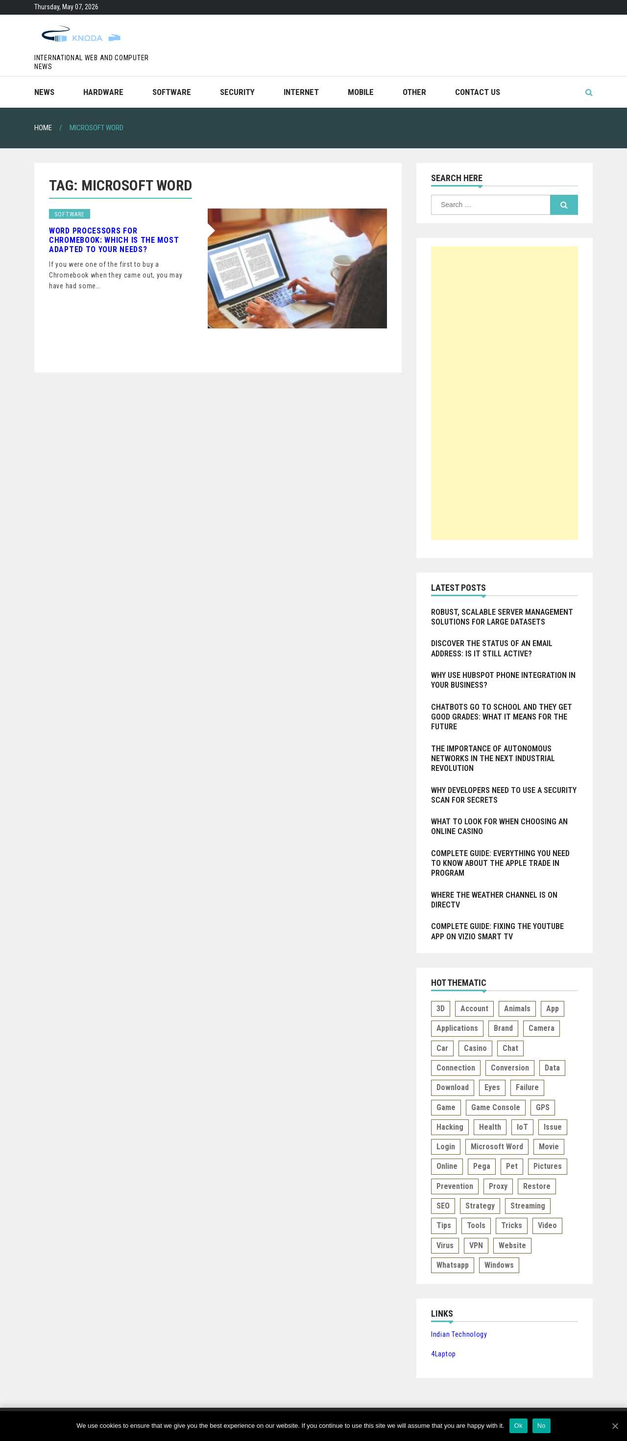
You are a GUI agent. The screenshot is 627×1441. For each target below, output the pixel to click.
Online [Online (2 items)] (447, 1166)
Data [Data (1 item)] (552, 1067)
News (44, 92)
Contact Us (477, 92)
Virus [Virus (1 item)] (445, 1245)
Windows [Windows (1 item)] (499, 1265)
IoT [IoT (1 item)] (522, 1127)
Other (414, 92)
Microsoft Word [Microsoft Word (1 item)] (497, 1146)
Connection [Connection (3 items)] (455, 1067)
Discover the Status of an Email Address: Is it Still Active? (492, 648)
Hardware (103, 92)
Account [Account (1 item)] (474, 1008)
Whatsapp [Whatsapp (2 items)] (452, 1265)
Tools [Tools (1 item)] (476, 1225)
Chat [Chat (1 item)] (510, 1048)
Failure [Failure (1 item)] (527, 1087)
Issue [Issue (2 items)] (553, 1127)
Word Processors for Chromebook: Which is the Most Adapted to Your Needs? (114, 240)
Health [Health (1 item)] (490, 1127)
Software (171, 92)
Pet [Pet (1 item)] (512, 1166)
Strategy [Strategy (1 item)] (480, 1205)
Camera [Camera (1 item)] (542, 1028)
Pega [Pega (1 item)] (481, 1166)
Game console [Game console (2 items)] (495, 1107)
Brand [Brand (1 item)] (503, 1028)
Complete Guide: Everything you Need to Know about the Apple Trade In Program (500, 863)
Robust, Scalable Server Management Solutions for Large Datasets (502, 617)
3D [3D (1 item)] (440, 1008)
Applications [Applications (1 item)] (457, 1028)
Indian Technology (459, 1334)
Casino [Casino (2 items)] (475, 1048)
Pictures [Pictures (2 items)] (547, 1166)
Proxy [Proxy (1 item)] (498, 1186)
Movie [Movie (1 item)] (549, 1146)
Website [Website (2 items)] (512, 1245)
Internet (301, 92)
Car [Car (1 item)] (442, 1048)
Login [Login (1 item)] (445, 1146)
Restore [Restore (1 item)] (537, 1186)
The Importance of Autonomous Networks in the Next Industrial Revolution (493, 758)
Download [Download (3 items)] (452, 1087)
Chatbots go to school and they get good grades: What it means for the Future (501, 717)
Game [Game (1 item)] (446, 1107)
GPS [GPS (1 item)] (543, 1107)
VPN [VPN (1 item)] (476, 1245)
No (541, 1425)
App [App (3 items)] (552, 1008)
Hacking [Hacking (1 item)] (449, 1127)
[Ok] (615, 1426)
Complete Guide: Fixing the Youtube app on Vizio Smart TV (497, 931)
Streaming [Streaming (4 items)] (527, 1205)
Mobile (361, 92)
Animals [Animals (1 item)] (517, 1008)
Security (237, 92)
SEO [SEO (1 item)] (443, 1205)
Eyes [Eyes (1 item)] (492, 1087)
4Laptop (443, 1354)
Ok (518, 1425)
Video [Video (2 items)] (547, 1225)
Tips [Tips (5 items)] (443, 1225)
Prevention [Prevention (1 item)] (454, 1186)
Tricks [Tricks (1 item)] (511, 1225)
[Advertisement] (504, 393)
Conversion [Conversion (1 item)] (510, 1067)
